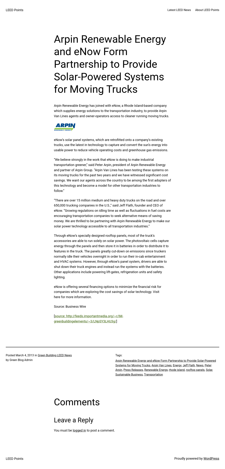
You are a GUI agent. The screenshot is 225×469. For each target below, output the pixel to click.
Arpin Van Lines (162, 365)
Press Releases (133, 370)
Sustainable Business (129, 374)
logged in (79, 430)
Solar (209, 370)
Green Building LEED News (55, 355)
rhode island (177, 370)
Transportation (153, 374)
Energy (177, 365)
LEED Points (14, 10)
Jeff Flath (189, 365)
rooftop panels (195, 370)
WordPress (211, 458)
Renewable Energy (156, 370)
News (199, 365)
